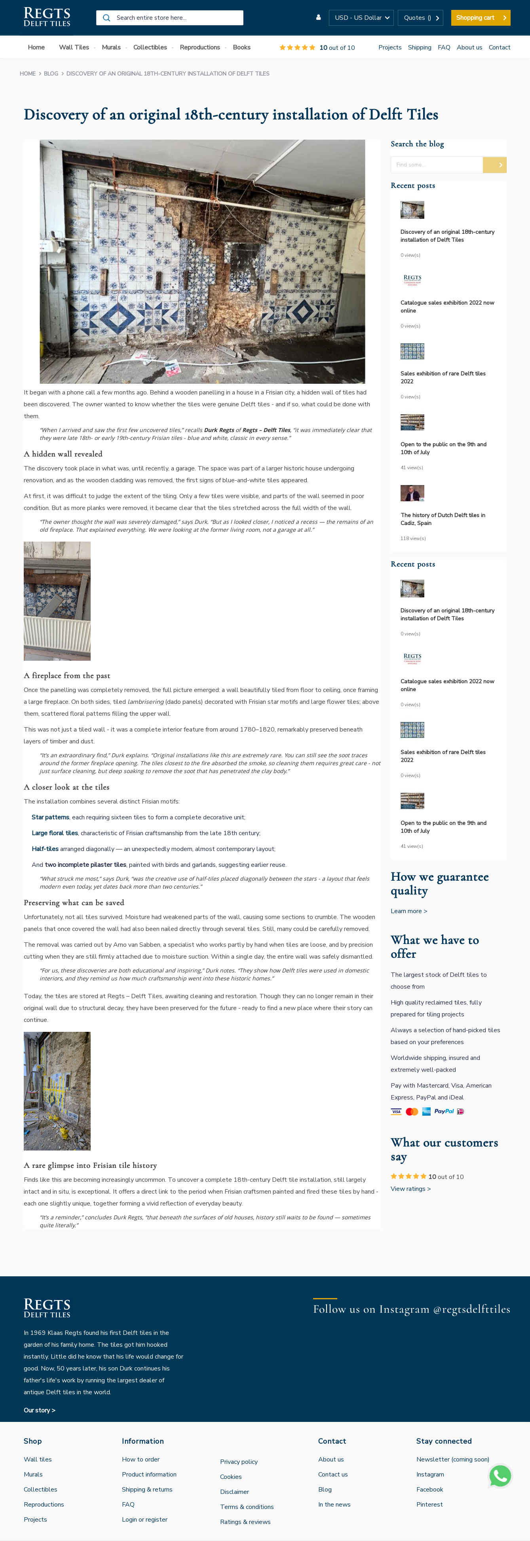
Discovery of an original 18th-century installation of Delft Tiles (447, 236)
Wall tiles (38, 1459)
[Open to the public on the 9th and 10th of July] (449, 423)
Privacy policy (239, 1462)
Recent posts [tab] (413, 185)
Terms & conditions (247, 1507)
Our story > (39, 1410)
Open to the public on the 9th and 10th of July (443, 448)
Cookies (231, 1477)
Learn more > (409, 911)
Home (28, 74)
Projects (390, 47)
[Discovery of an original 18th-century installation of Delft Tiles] (449, 211)
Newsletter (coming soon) (453, 1459)
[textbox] (449, 164)
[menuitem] (38, 47)
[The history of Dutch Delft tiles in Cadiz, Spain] (449, 494)
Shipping (419, 47)
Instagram (430, 1474)
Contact (500, 47)
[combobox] (169, 17)
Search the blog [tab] (417, 144)
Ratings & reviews (245, 1522)
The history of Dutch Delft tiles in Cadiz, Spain (443, 519)
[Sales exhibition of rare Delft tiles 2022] (449, 352)
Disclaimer (234, 1492)
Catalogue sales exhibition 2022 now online (447, 307)
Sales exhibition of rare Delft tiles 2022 (443, 377)
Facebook (429, 1489)
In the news (334, 1504)
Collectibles (40, 1489)
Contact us (333, 1474)
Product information (149, 1474)
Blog (52, 74)
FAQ (444, 47)
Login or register (144, 1519)
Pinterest (429, 1504)
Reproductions (44, 1504)
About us (470, 47)
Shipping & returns (147, 1489)
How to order (141, 1459)
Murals (33, 1474)
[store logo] (46, 18)
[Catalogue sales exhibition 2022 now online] (449, 282)
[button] (361, 17)
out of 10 (317, 48)
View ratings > (411, 1189)
